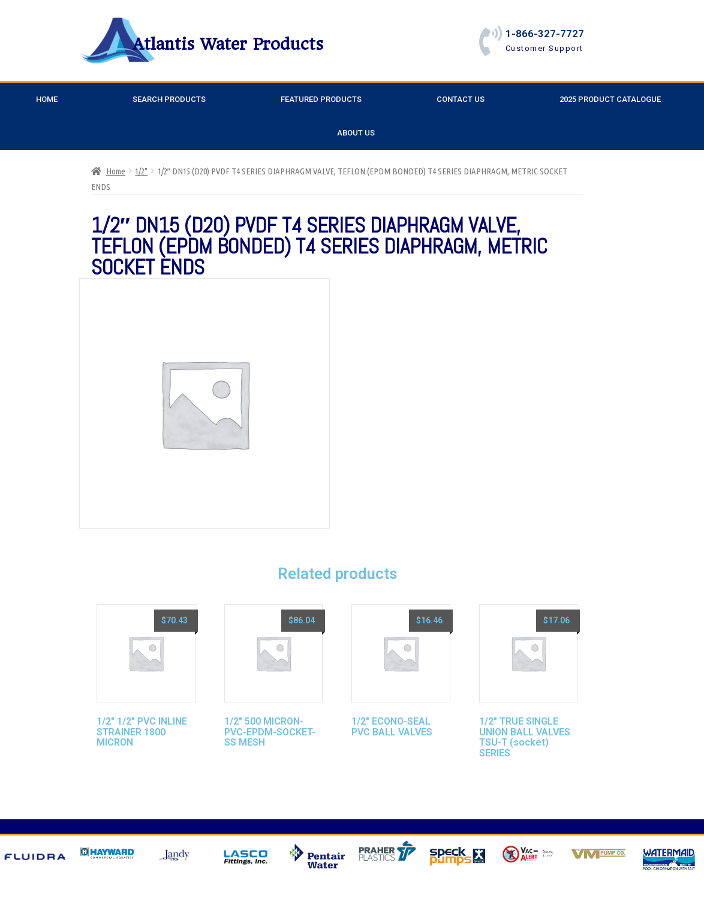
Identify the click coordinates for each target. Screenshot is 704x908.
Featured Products (321, 99)
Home (47, 99)
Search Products (169, 99)
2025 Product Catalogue (610, 99)
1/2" (141, 171)
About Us (356, 132)
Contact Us (461, 99)
